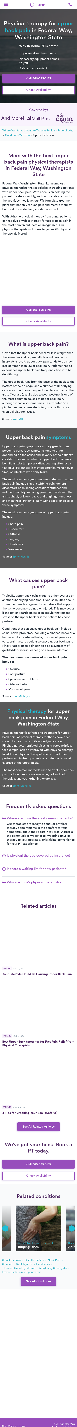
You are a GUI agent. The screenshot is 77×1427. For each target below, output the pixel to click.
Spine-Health (21, 556)
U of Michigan (21, 696)
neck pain (55, 1260)
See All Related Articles (39, 1126)
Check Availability (38, 89)
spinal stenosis (12, 1260)
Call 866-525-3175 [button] (38, 78)
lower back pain (13, 1272)
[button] (6, 4)
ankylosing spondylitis (54, 1268)
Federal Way (65, 130)
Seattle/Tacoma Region (40, 130)
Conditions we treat (18, 135)
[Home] (37, 4)
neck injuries (25, 1264)
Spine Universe (22, 785)
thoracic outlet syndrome (19, 1268)
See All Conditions (38, 1281)
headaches (44, 1264)
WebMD (18, 419)
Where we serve (12, 130)
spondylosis (33, 1272)
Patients (7, 968)
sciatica (8, 1264)
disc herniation (35, 1260)
